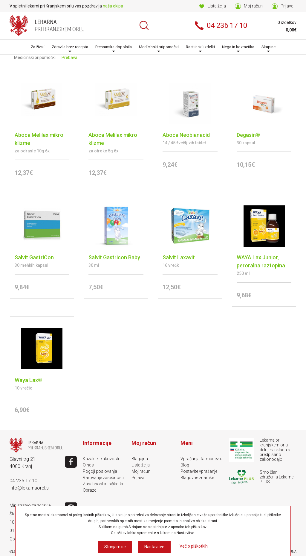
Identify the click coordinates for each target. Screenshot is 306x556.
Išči (144, 25)
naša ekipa (113, 6)
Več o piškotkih (194, 546)
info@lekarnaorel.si (30, 488)
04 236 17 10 (23, 481)
